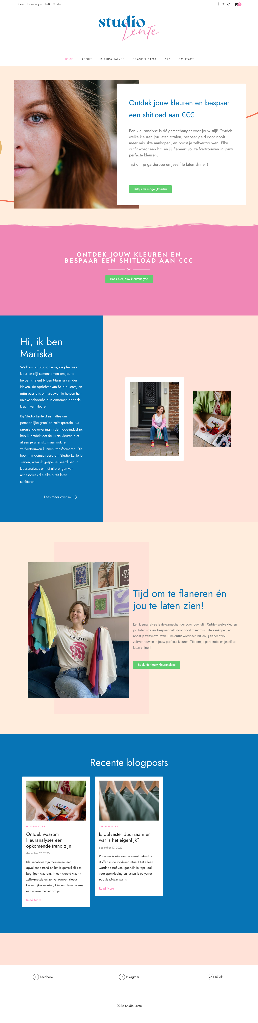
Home (20, 4)
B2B (47, 4)
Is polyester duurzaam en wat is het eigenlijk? (125, 837)
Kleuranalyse (34, 4)
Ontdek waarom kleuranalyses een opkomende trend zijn (48, 840)
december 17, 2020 (38, 853)
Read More (33, 900)
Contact (57, 4)
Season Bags (144, 59)
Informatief (35, 826)
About (86, 59)
